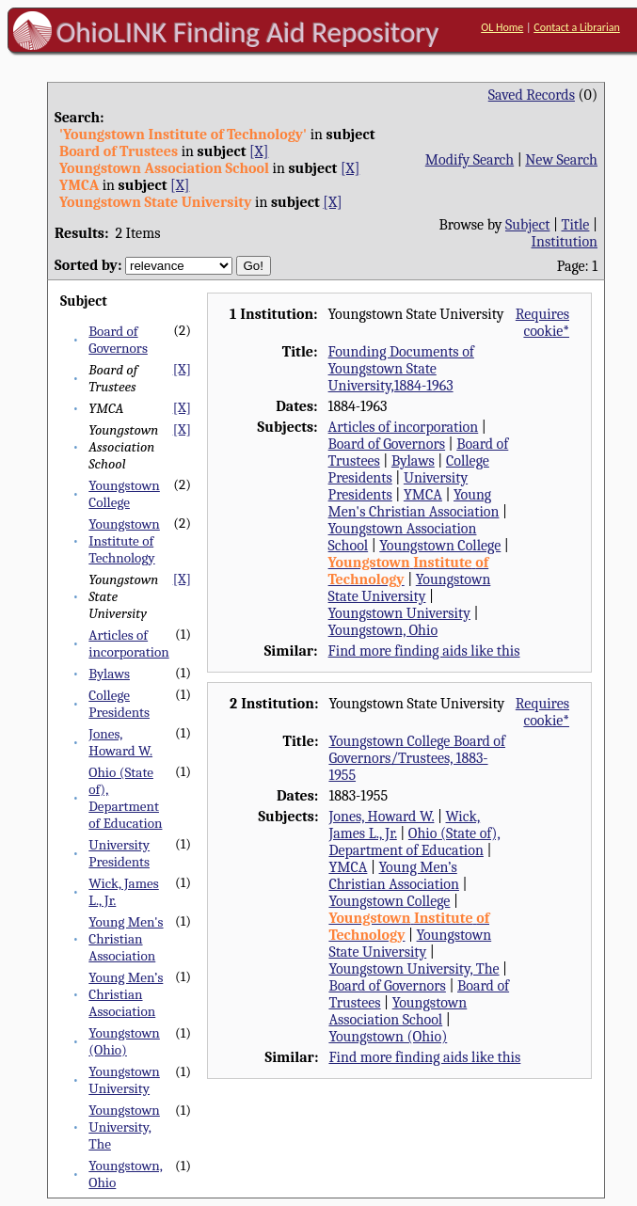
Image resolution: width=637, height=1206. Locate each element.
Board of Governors (118, 340)
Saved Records (531, 95)
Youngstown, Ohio (383, 630)
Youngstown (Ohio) (124, 1041)
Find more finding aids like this (424, 651)
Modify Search (469, 159)
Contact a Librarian (576, 27)
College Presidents (119, 704)
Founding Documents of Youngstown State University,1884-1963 (401, 368)
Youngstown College (124, 494)
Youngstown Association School (397, 1011)
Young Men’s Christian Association (125, 994)
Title (575, 224)
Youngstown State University (409, 588)
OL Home (502, 27)
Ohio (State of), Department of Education (125, 798)
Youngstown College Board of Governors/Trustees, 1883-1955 (416, 758)
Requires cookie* (542, 323)
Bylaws (109, 673)
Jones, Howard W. (120, 742)
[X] (258, 151)
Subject (527, 224)
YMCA (423, 494)
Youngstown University (124, 1080)
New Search (561, 159)
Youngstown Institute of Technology (124, 541)
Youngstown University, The (124, 1127)
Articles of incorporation (128, 643)
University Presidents (119, 853)
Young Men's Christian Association (125, 938)
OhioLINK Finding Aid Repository (247, 32)
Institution (565, 241)
